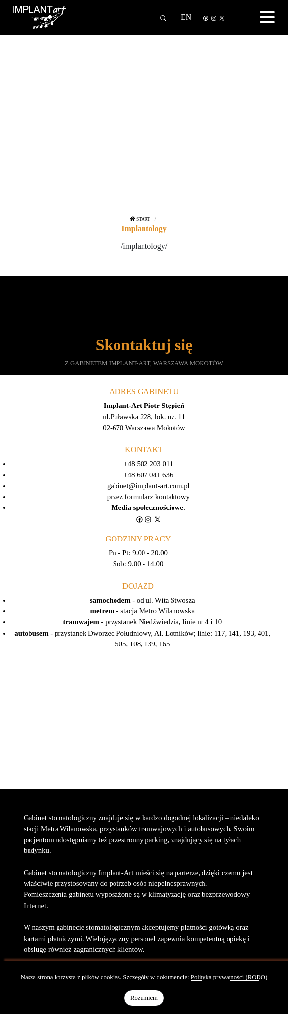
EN (186, 17)
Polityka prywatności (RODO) (229, 977)
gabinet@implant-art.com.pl (148, 486)
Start (140, 219)
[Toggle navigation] (267, 16)
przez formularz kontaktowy (148, 497)
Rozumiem (144, 997)
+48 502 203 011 (148, 464)
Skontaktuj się (144, 345)
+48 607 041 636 (148, 475)
